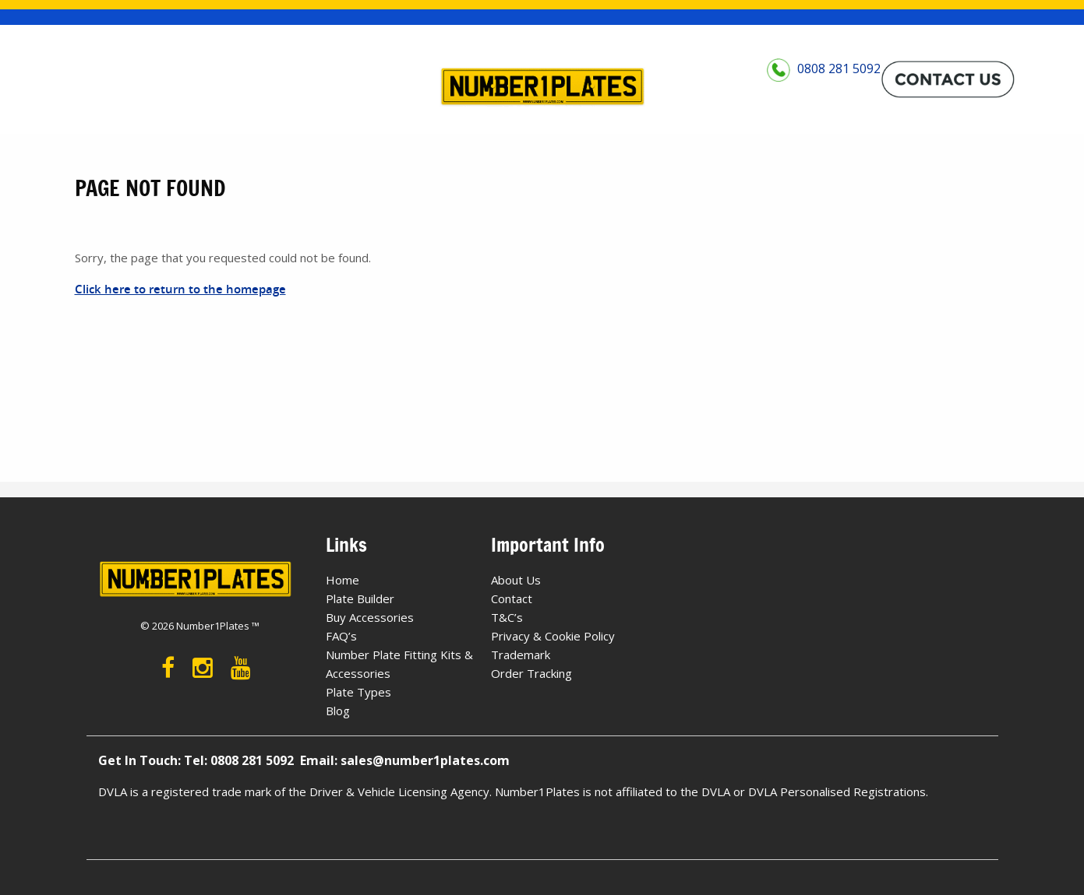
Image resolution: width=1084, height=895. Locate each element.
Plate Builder (360, 598)
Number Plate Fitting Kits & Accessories (399, 664)
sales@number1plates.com (425, 760)
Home (342, 580)
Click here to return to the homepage (180, 289)
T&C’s (507, 617)
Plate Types (358, 692)
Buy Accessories (370, 617)
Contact (511, 598)
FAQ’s (341, 636)
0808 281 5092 (824, 78)
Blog (338, 710)
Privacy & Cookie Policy (553, 636)
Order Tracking (531, 673)
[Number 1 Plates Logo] (542, 87)
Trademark (520, 654)
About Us (516, 580)
